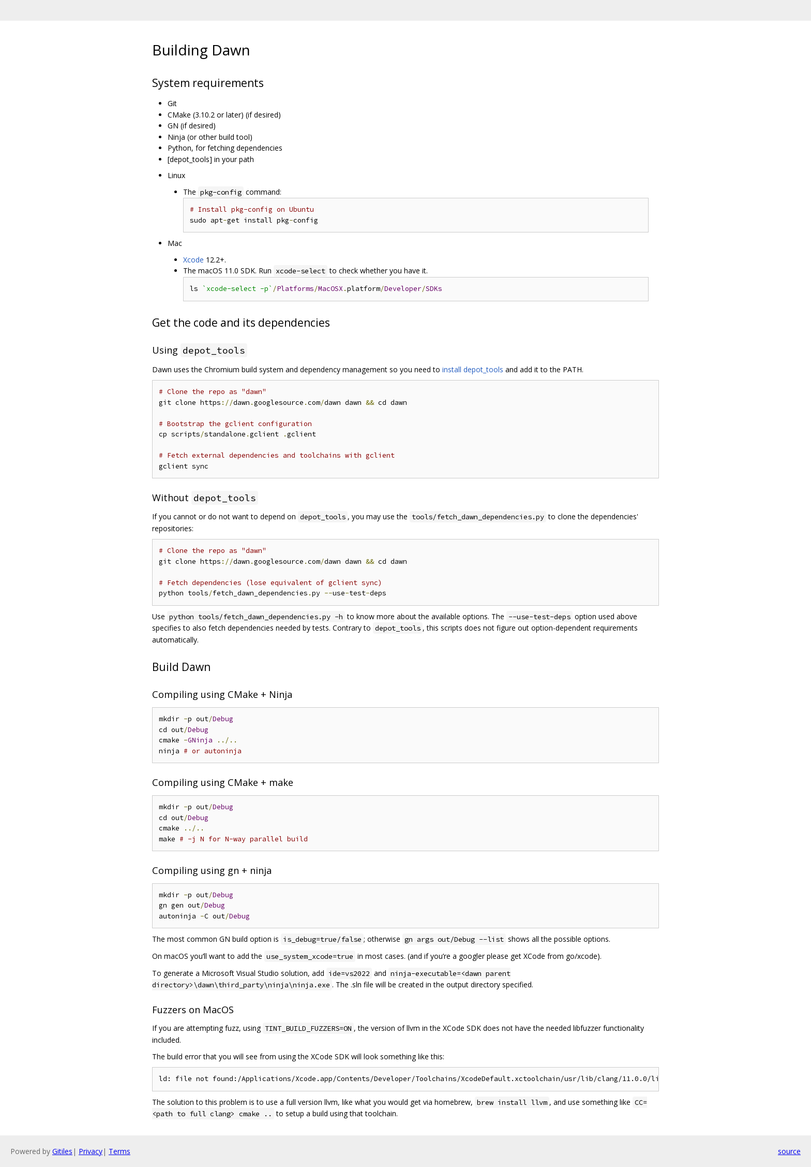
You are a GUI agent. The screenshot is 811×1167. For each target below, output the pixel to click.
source (789, 1151)
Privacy (90, 1151)
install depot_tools (472, 369)
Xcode (193, 260)
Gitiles (62, 1151)
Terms (119, 1151)
